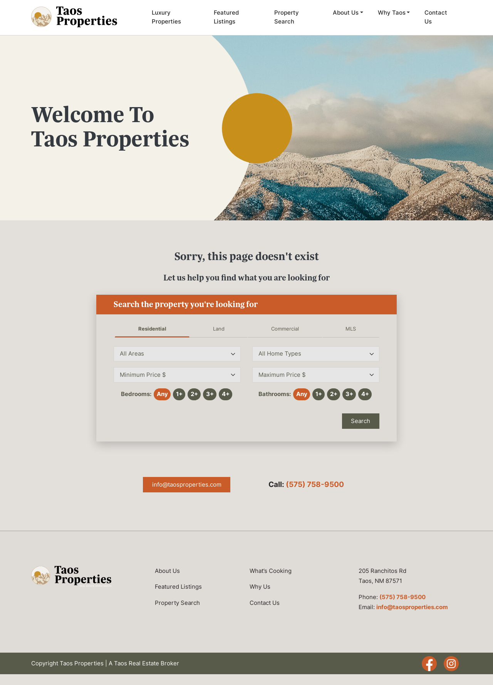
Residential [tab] (152, 329)
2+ (194, 394)
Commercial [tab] (285, 329)
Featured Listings (226, 17)
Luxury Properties (166, 17)
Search (360, 421)
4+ (226, 394)
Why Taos (392, 12)
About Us (346, 12)
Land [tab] (219, 329)
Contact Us (435, 17)
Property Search (286, 17)
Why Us (260, 586)
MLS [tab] (350, 329)
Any (162, 394)
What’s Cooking (271, 570)
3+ (210, 394)
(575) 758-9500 (315, 484)
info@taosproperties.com (186, 484)
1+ (179, 394)
